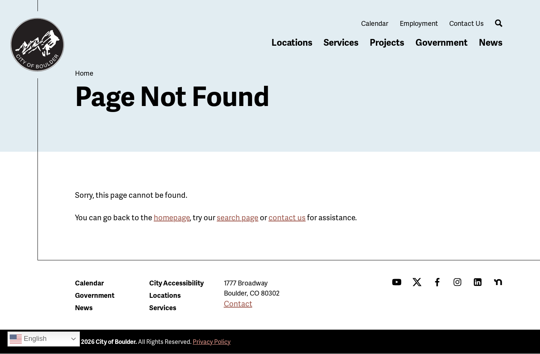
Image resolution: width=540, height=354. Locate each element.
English (28, 339)
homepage (172, 217)
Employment (419, 23)
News (490, 42)
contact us (287, 217)
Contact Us (466, 23)
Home (84, 73)
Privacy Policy (212, 341)
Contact (238, 303)
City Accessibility (176, 282)
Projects (387, 42)
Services (341, 42)
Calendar (374, 23)
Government (442, 42)
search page (237, 217)
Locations (292, 42)
